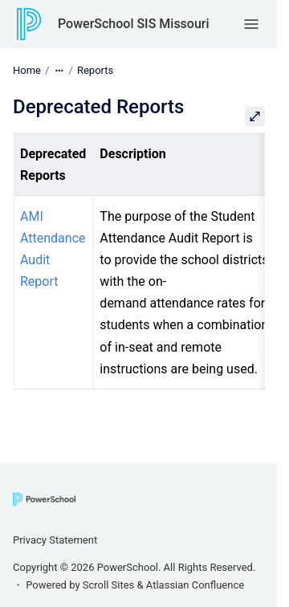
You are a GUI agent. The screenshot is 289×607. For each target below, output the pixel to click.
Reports (95, 70)
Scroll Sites (109, 585)
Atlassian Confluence (195, 585)
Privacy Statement (55, 540)
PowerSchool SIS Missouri (134, 23)
